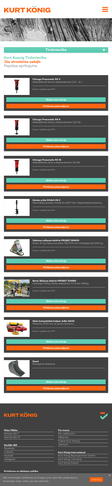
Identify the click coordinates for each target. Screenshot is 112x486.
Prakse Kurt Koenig (69, 441)
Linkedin (9, 452)
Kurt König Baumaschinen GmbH (76, 456)
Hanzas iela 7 (11, 434)
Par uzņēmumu (66, 434)
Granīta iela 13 (12, 437)
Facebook (9, 448)
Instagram (9, 459)
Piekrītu (96, 480)
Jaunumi (63, 445)
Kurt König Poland (68, 463)
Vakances (63, 437)
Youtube (8, 456)
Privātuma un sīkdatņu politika (21, 471)
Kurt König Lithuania (70, 459)
